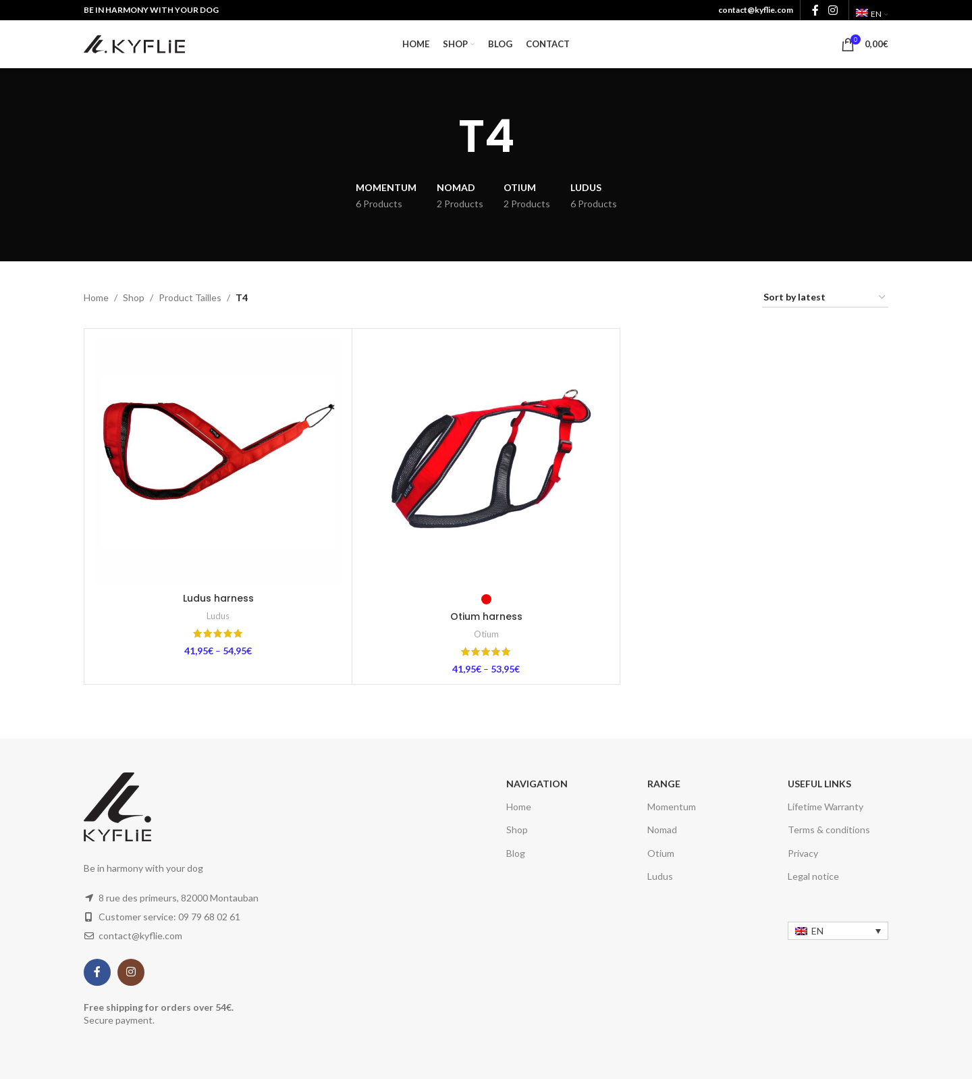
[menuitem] (872, 14)
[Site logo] (134, 43)
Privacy (803, 853)
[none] (838, 931)
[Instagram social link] (130, 972)
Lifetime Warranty (825, 806)
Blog (515, 853)
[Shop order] (825, 298)
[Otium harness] (486, 462)
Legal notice (813, 876)
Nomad (662, 829)
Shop (133, 297)
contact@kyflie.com (755, 10)
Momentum (671, 806)
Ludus (218, 615)
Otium (486, 634)
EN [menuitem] (817, 931)
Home (96, 297)
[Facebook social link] (97, 972)
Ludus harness (218, 598)
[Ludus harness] (218, 462)
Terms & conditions (829, 829)
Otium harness (486, 616)
